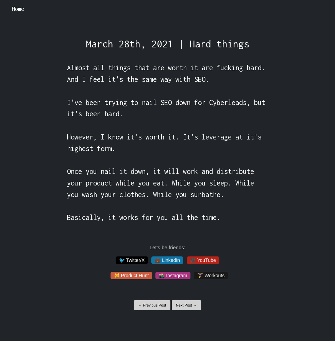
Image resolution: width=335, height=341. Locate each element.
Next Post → (186, 305)
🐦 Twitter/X (132, 260)
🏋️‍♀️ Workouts (210, 275)
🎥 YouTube (203, 260)
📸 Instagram (173, 275)
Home (18, 9)
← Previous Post (152, 305)
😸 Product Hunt (131, 275)
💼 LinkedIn (167, 260)
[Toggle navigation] (321, 9)
